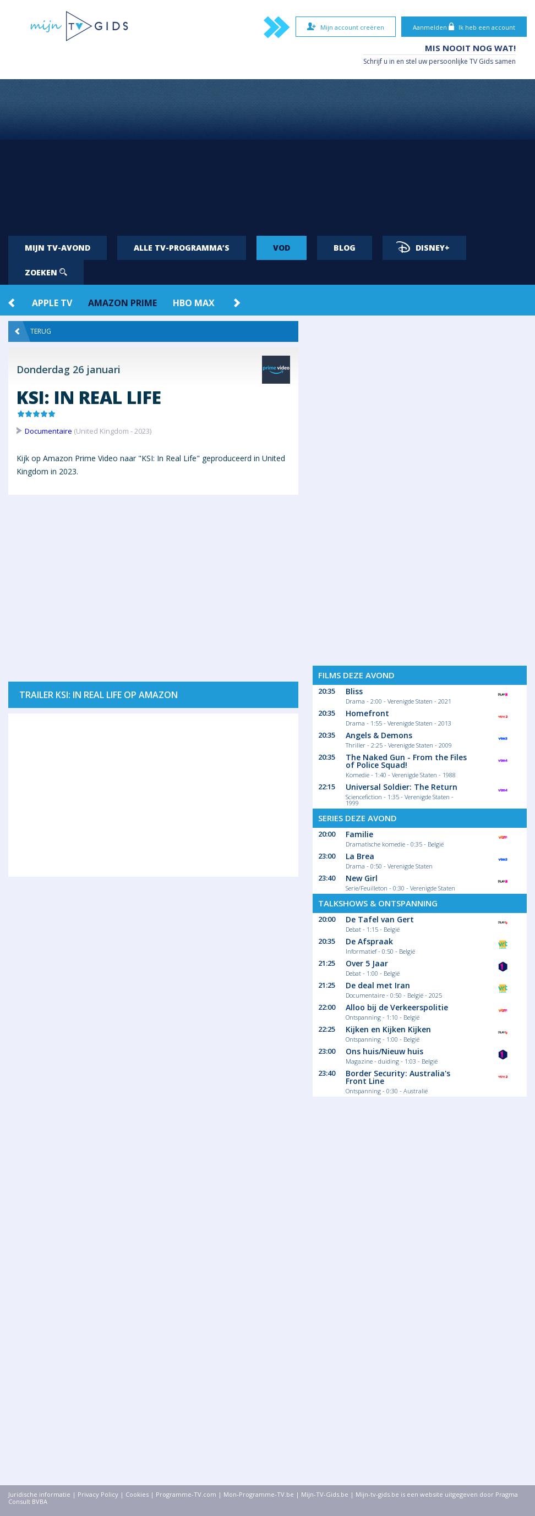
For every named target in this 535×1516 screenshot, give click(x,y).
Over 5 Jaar (367, 963)
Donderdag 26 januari (69, 369)
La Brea (360, 856)
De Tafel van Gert (380, 919)
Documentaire (48, 431)
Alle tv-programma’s (182, 247)
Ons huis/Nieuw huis (384, 1051)
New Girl (362, 878)
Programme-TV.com (186, 1494)
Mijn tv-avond (57, 247)
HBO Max (194, 303)
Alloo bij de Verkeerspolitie (397, 1007)
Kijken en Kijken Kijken (388, 1029)
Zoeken (46, 272)
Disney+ (423, 247)
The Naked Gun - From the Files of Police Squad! (406, 761)
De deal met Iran (378, 985)
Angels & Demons (379, 735)
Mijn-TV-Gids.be (324, 1494)
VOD (281, 247)
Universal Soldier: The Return (401, 787)
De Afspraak (369, 941)
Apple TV (52, 303)
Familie (359, 834)
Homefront (367, 713)
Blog (345, 247)
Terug (33, 331)
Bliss (354, 691)
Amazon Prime (122, 303)
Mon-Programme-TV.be (258, 1494)
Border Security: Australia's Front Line (398, 1077)
